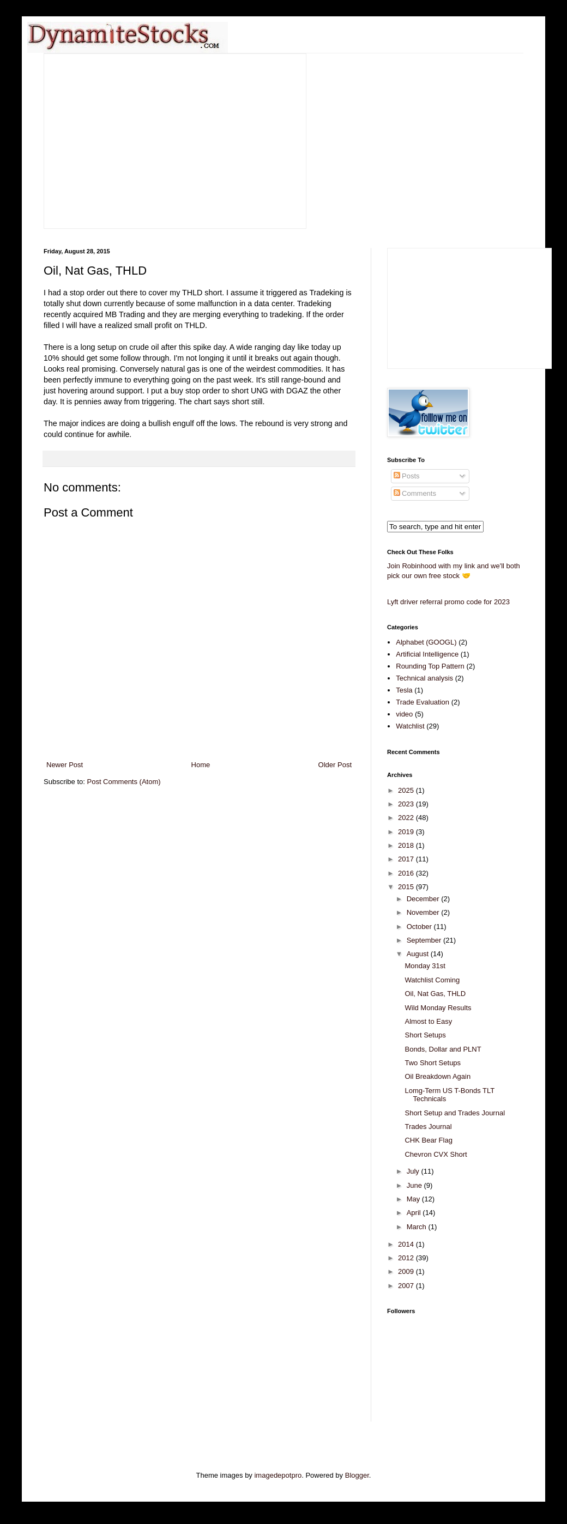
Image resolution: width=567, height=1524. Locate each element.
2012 (407, 1258)
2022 (407, 817)
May (414, 1199)
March (418, 1227)
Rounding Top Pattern (430, 666)
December (424, 899)
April (415, 1213)
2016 (407, 873)
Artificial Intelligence (427, 654)
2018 (407, 845)
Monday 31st (425, 966)
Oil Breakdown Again (438, 1076)
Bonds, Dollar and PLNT (443, 1049)
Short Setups (425, 1035)
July (414, 1171)
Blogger (357, 1475)
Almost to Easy (428, 1021)
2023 (407, 804)
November (424, 912)
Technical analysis (424, 678)
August (419, 954)
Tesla (404, 690)
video (404, 714)
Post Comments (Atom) (124, 782)
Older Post (335, 765)
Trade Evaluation (422, 702)
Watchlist (410, 726)
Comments (415, 493)
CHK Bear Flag (428, 1140)
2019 (407, 832)
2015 (407, 887)
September (425, 940)
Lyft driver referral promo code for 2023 (448, 602)
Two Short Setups (433, 1063)
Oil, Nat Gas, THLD (435, 993)
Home (200, 765)
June (415, 1185)
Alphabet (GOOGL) (426, 642)
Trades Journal (428, 1126)
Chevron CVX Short (436, 1154)
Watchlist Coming (432, 980)
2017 (407, 859)
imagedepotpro (277, 1475)
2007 (407, 1286)
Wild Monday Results (438, 1008)
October (420, 926)
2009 (407, 1271)
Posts (407, 476)
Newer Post (64, 765)
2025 (407, 790)
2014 (407, 1244)
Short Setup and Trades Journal (455, 1113)
